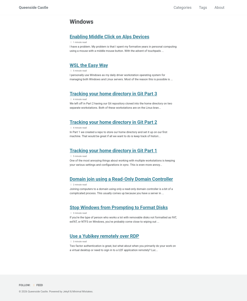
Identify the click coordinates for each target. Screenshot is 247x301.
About (219, 7)
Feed (37, 285)
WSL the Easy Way (89, 65)
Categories (182, 7)
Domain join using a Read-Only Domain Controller (121, 179)
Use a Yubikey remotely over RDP (104, 236)
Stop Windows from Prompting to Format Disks (119, 207)
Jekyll (66, 291)
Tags (203, 7)
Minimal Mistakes (82, 291)
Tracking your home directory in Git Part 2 (113, 122)
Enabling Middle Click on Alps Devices (109, 36)
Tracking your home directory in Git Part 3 (113, 93)
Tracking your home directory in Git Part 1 (113, 150)
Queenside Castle (33, 7)
